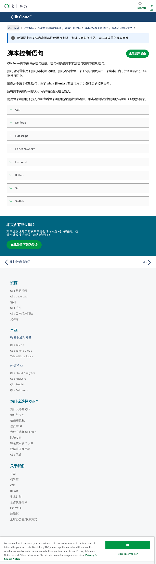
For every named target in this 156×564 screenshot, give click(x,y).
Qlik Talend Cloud (21, 350)
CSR (12, 485)
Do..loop (20, 122)
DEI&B (14, 491)
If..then (19, 175)
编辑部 (14, 513)
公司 (13, 474)
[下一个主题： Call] (116, 262)
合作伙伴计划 (18, 502)
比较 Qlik (15, 437)
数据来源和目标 (20, 449)
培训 (13, 302)
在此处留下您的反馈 (24, 244)
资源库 (14, 319)
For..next (21, 162)
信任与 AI (16, 426)
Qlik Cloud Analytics (22, 373)
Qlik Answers (18, 378)
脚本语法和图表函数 (96, 28)
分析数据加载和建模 (49, 28)
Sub (17, 188)
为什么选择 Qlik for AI (23, 432)
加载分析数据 (73, 28)
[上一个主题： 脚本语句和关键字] (40, 262)
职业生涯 (16, 508)
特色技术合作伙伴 (21, 443)
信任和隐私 (17, 420)
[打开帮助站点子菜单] (6, 17)
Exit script (21, 136)
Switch (19, 201)
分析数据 (28, 28)
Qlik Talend (17, 345)
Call (17, 109)
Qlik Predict (17, 384)
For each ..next (25, 149)
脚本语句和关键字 (122, 28)
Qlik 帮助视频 (18, 291)
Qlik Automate (19, 390)
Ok (127, 545)
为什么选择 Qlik (20, 409)
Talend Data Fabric (21, 356)
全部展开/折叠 (137, 53)
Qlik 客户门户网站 (21, 313)
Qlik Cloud (21, 16)
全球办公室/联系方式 (23, 519)
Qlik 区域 (15, 454)
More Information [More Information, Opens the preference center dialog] (128, 553)
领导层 (14, 479)
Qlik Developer (19, 296)
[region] (77, 550)
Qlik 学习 (15, 308)
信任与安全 (17, 415)
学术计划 (16, 496)
